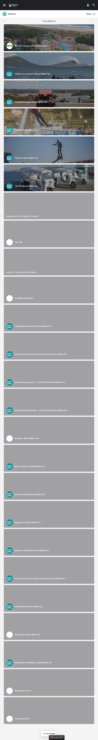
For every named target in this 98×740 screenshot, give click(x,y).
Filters (90, 14)
